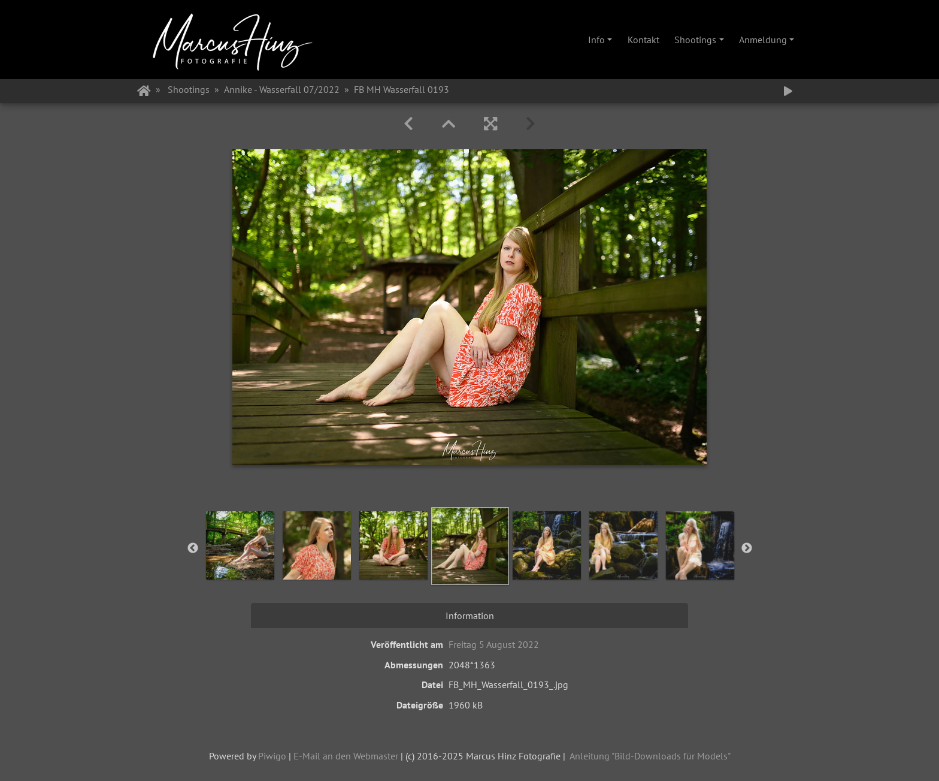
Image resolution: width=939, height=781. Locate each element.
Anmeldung (763, 40)
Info (596, 40)
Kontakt (643, 40)
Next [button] (747, 548)
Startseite (144, 91)
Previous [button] (193, 548)
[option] (240, 545)
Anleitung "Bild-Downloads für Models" (650, 756)
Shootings (695, 40)
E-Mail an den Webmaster (345, 756)
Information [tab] (470, 616)
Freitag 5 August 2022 (494, 644)
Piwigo (272, 756)
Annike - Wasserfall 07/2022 (282, 89)
